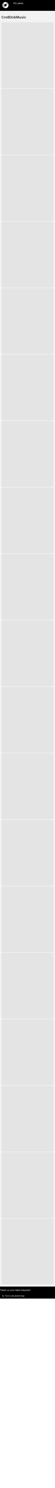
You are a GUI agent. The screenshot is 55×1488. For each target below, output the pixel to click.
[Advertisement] (27, 1393)
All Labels (18, 3)
